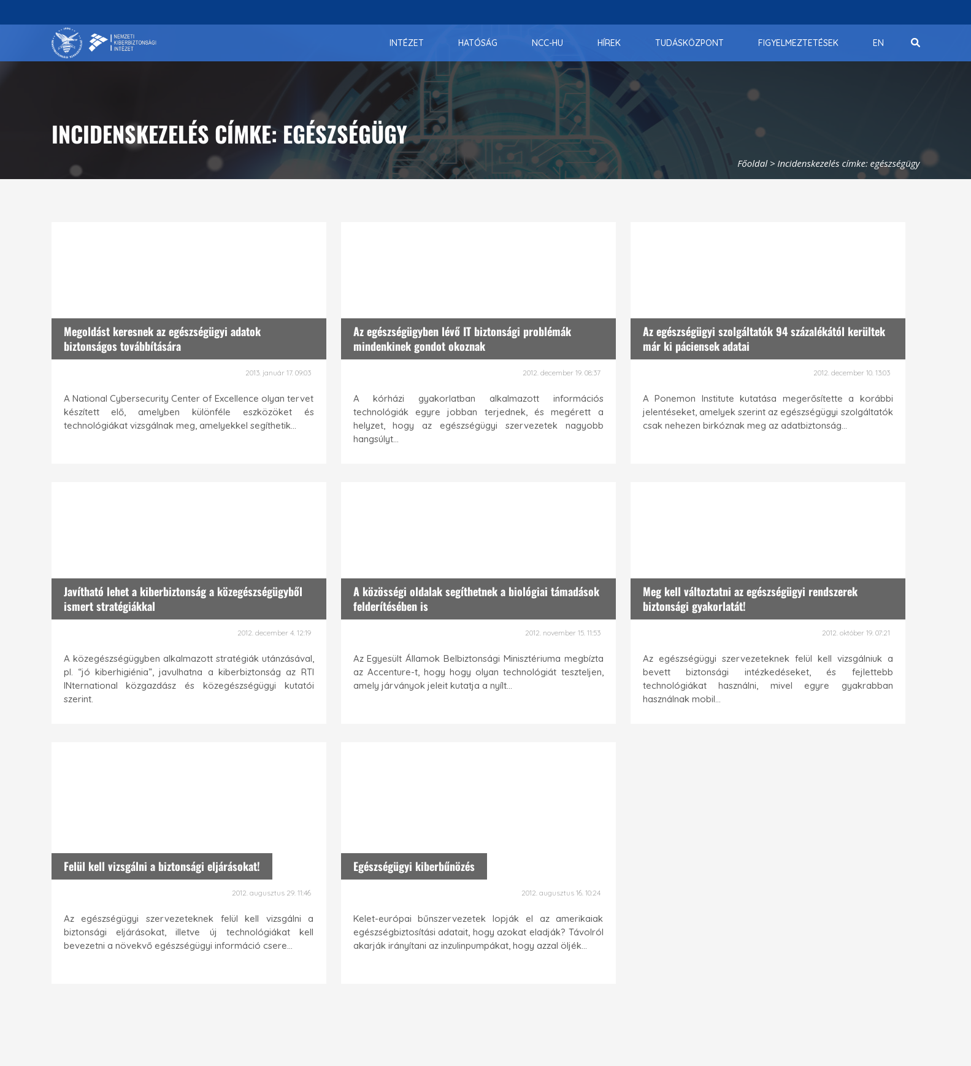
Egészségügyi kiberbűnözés (414, 866)
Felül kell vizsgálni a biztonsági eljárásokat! (162, 866)
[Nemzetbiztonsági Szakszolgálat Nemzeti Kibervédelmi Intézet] (104, 43)
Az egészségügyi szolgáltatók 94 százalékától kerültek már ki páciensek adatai (764, 338)
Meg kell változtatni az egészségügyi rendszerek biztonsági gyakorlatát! (750, 598)
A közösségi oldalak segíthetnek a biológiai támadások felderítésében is (476, 598)
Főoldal (752, 163)
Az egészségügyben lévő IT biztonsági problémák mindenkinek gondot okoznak (462, 338)
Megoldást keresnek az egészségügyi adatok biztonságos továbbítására (162, 338)
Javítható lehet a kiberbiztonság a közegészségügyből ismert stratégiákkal (183, 598)
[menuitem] (407, 43)
